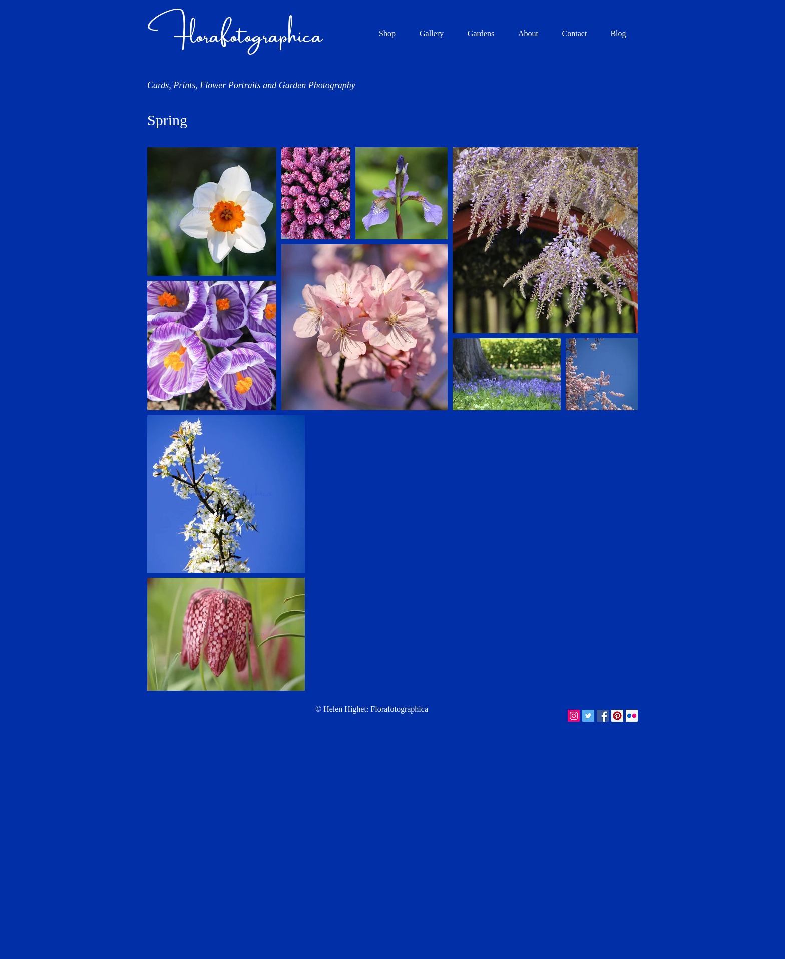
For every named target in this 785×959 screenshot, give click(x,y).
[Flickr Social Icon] (632, 716)
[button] (432, 33)
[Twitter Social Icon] (588, 716)
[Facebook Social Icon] (603, 716)
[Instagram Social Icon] (574, 716)
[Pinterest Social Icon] (617, 716)
